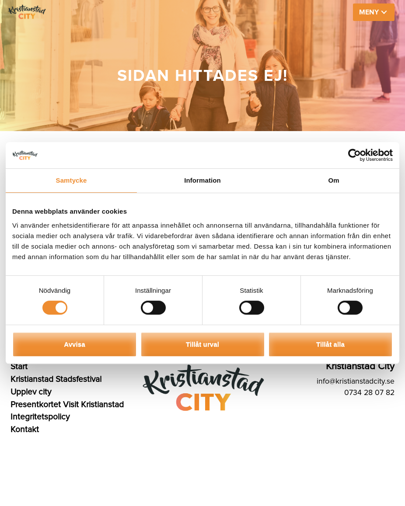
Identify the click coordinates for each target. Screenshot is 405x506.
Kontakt (24, 429)
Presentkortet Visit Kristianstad (67, 404)
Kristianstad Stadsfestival (55, 379)
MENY (369, 12)
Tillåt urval (202, 344)
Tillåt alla (330, 344)
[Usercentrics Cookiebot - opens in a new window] (354, 155)
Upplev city (30, 392)
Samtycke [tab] (71, 180)
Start (19, 366)
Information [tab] (202, 180)
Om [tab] (333, 180)
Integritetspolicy (40, 417)
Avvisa (74, 344)
